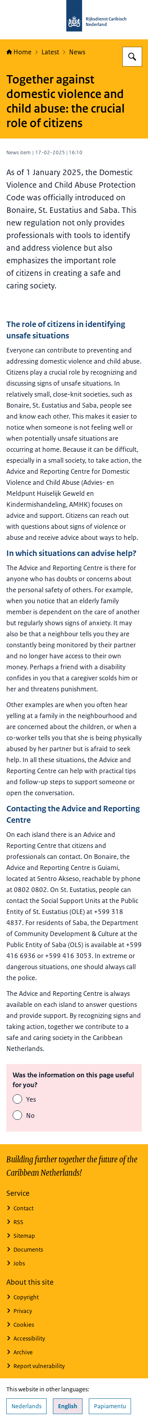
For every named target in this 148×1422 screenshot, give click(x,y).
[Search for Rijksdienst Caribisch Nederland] (132, 56)
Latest (50, 52)
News (77, 52)
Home (19, 52)
